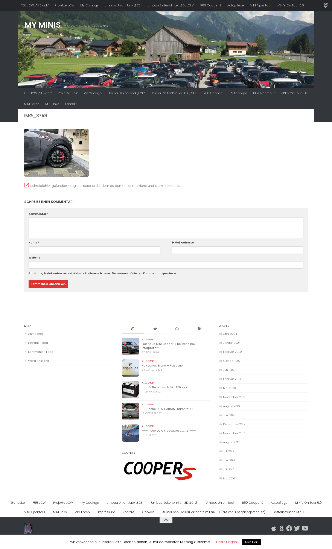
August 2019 (231, 406)
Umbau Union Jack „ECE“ (123, 5)
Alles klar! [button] (251, 542)
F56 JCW (39, 502)
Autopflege (235, 5)
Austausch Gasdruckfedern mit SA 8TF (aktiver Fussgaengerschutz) (213, 512)
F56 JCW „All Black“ (35, 5)
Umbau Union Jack (220, 502)
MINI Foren (31, 104)
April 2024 (230, 334)
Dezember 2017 (234, 424)
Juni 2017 (229, 460)
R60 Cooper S (210, 5)
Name (34, 242)
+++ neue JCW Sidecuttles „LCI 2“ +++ (169, 431)
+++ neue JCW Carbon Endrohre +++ (168, 409)
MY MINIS (42, 24)
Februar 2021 (232, 379)
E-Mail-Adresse (184, 242)
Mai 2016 (229, 478)
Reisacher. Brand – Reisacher (163, 365)
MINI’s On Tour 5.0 (290, 5)
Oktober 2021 (232, 361)
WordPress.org (38, 361)
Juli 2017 (228, 451)
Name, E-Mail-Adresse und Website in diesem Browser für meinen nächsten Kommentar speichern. (105, 273)
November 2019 (234, 397)
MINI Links (52, 104)
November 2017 (234, 433)
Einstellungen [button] (226, 542)
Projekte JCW (64, 5)
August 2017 (231, 442)
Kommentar (38, 214)
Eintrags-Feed (38, 343)
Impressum (106, 512)
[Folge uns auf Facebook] (289, 528)
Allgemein (148, 339)
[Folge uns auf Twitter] (297, 528)
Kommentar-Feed (40, 352)
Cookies (148, 512)
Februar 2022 (232, 352)
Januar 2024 (232, 343)
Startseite (18, 502)
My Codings (89, 5)
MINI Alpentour (260, 5)
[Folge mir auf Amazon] (282, 528)
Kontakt (71, 104)
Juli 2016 (229, 469)
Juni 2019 (229, 415)
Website (34, 257)
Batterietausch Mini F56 (290, 512)
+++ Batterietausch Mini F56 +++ (164, 387)
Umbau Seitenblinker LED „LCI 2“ (171, 5)
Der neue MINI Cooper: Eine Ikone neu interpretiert (169, 346)
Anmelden (35, 334)
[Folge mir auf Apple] (274, 528)
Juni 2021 (229, 370)
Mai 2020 (229, 388)
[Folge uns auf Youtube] (305, 528)
